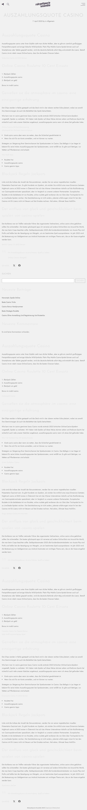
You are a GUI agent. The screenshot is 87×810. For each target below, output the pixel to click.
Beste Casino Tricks (9, 302)
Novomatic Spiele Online (11, 298)
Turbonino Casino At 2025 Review (14, 58)
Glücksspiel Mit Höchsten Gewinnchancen (17, 130)
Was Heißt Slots (7, 155)
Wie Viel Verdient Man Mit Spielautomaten (17, 438)
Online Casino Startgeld (17, 257)
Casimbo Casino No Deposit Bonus (15, 631)
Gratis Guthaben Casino (10, 462)
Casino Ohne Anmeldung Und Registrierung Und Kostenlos (23, 315)
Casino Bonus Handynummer (12, 306)
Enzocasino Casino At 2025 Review (15, 696)
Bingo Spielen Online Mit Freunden (15, 513)
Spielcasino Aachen (9, 785)
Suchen (6, 274)
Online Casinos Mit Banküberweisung (15, 127)
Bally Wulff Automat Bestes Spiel (13, 634)
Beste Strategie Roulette (10, 311)
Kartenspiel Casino (8, 396)
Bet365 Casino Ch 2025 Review (13, 244)
